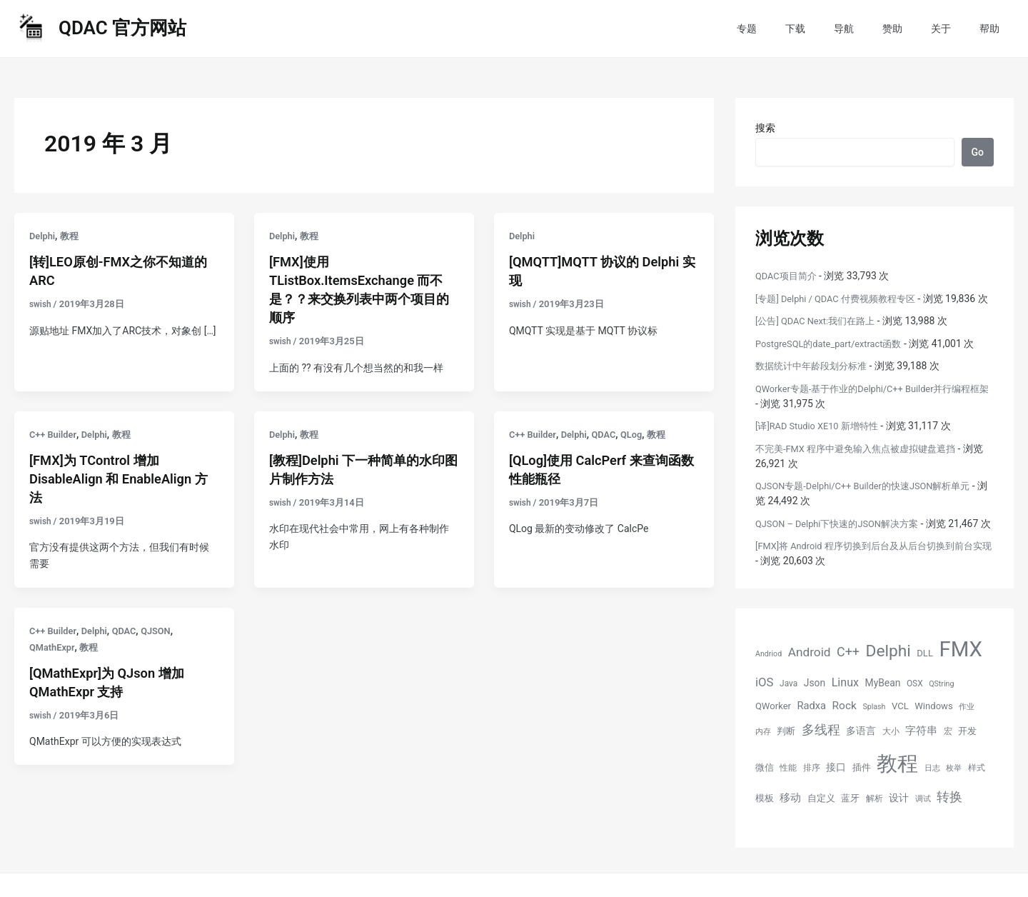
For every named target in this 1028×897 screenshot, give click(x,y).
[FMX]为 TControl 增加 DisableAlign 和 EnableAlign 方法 (118, 478)
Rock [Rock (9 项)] (844, 735)
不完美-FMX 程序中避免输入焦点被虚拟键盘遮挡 (863, 463)
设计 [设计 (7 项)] (899, 827)
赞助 (914, 28)
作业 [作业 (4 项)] (966, 736)
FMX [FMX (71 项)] (960, 679)
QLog (640, 434)
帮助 (994, 28)
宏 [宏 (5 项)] (948, 761)
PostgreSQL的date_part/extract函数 (835, 358)
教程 (72, 235)
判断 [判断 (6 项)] (786, 761)
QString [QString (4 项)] (941, 713)
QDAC (611, 434)
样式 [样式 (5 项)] (976, 798)
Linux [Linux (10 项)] (845, 712)
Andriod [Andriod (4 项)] (768, 683)
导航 (874, 28)
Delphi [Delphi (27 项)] (888, 681)
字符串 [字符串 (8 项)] (921, 760)
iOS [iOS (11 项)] (764, 712)
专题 (794, 28)
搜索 (765, 128)
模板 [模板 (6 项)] (764, 828)
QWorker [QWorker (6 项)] (773, 736)
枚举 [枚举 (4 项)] (954, 798)
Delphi (43, 235)
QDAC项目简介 (788, 275)
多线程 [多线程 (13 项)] (821, 759)
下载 (834, 28)
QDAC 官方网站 (122, 28)
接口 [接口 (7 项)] (836, 797)
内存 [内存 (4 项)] (763, 761)
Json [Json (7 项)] (814, 712)
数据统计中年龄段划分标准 (815, 380)
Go (978, 152)
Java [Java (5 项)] (788, 713)
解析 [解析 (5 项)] (874, 828)
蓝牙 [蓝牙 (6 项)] (850, 828)
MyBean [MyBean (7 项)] (883, 712)
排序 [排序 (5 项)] (811, 798)
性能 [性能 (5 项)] (788, 798)
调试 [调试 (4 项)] (923, 828)
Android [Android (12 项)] (809, 682)
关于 (954, 28)
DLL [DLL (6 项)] (925, 683)
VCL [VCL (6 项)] (900, 736)
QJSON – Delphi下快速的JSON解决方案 (843, 538)
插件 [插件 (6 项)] (861, 797)
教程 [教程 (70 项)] (897, 793)
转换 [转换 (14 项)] (949, 826)
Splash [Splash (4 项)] (873, 736)
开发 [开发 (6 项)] (967, 761)
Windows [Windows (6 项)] (933, 736)
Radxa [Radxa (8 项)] (812, 735)
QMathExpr (54, 647)
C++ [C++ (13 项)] (848, 681)
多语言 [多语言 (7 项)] (861, 760)
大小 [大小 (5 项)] (891, 761)
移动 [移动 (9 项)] (790, 827)
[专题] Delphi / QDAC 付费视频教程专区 (842, 298)
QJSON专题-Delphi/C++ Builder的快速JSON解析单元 (872, 500)
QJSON (165, 630)
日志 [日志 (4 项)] (932, 798)
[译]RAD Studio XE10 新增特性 (822, 440)
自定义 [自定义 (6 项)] (821, 828)
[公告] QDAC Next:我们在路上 (820, 335)
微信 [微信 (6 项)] (764, 797)
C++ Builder (54, 434)
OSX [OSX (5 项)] (915, 713)
